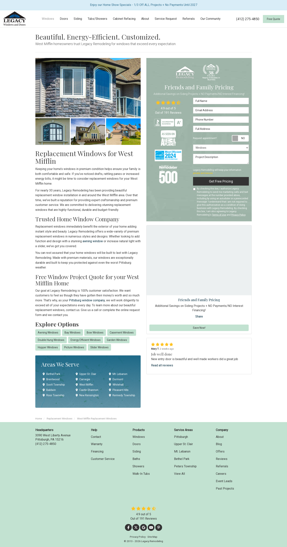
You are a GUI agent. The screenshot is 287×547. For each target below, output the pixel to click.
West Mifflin (84, 384)
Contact (96, 437)
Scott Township (54, 384)
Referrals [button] (188, 19)
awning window (93, 241)
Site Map (152, 536)
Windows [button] (48, 19)
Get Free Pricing (221, 181)
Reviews (221, 459)
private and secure (203, 173)
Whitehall (116, 384)
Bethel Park (51, 374)
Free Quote (273, 19)
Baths (136, 459)
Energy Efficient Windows (86, 339)
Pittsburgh (181, 437)
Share (199, 316)
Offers (220, 451)
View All (179, 474)
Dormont (116, 379)
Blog (219, 444)
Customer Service (103, 459)
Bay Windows (72, 332)
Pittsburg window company (87, 300)
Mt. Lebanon (118, 374)
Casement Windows (122, 332)
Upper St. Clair (86, 374)
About (220, 437)
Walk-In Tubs (141, 474)
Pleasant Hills (119, 389)
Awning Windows (48, 332)
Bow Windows (95, 332)
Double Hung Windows (51, 339)
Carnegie (83, 379)
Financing (97, 451)
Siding (136, 451)
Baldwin (49, 389)
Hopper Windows (48, 347)
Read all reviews (162, 365)
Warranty (96, 444)
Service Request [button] (166, 19)
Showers (138, 466)
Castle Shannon (87, 389)
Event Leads (224, 481)
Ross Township (53, 395)
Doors (136, 444)
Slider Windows (99, 347)
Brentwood (51, 379)
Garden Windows (117, 339)
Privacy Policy (238, 215)
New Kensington (87, 395)
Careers (221, 474)
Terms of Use (219, 215)
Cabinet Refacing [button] (124, 19)
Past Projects (225, 488)
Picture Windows (74, 347)
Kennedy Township (122, 395)
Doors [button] (64, 19)
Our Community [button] (210, 19)
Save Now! (199, 327)
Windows (138, 437)
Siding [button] (78, 19)
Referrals (222, 466)
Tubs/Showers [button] (97, 19)
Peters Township (185, 466)
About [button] (145, 19)
